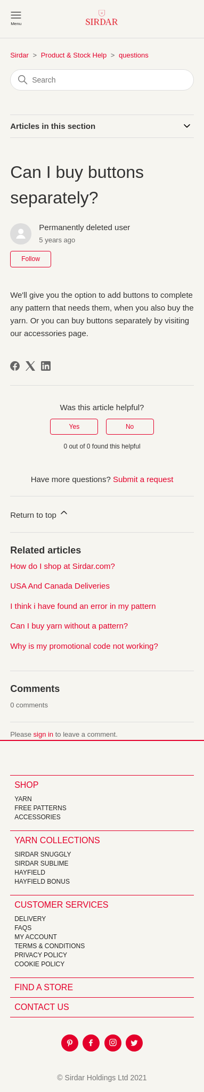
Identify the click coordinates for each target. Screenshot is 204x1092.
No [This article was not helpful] (130, 426)
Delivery (30, 919)
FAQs (22, 928)
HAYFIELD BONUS (42, 881)
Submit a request (143, 479)
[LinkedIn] (46, 366)
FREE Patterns (40, 808)
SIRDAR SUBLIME (41, 863)
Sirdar (19, 55)
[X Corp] (30, 366)
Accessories (37, 817)
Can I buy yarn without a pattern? (69, 625)
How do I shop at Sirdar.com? (62, 566)
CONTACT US (41, 1007)
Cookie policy (39, 964)
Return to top (39, 513)
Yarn (22, 799)
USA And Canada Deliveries (60, 585)
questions (134, 55)
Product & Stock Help (74, 55)
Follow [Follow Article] (30, 259)
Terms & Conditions (49, 946)
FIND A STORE (43, 987)
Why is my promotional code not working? (84, 645)
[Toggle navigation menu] (16, 18)
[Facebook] (15, 366)
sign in (44, 734)
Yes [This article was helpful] (74, 426)
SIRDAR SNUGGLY (42, 854)
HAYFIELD (29, 872)
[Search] (102, 80)
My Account (35, 937)
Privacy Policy (40, 955)
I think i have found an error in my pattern (83, 605)
